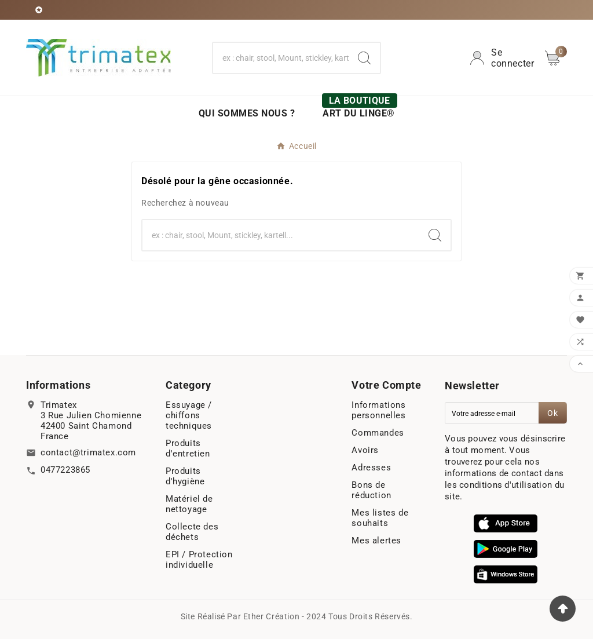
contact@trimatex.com (88, 452)
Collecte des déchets (192, 531)
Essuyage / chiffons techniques (189, 415)
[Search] (364, 58)
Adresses (371, 467)
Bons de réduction (371, 490)
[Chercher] (280, 58)
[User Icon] (502, 58)
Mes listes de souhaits (380, 517)
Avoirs (365, 450)
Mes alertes (376, 540)
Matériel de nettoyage (189, 504)
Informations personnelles (378, 410)
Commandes (378, 433)
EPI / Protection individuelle (199, 559)
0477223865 (65, 470)
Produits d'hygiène (185, 476)
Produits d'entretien (188, 448)
